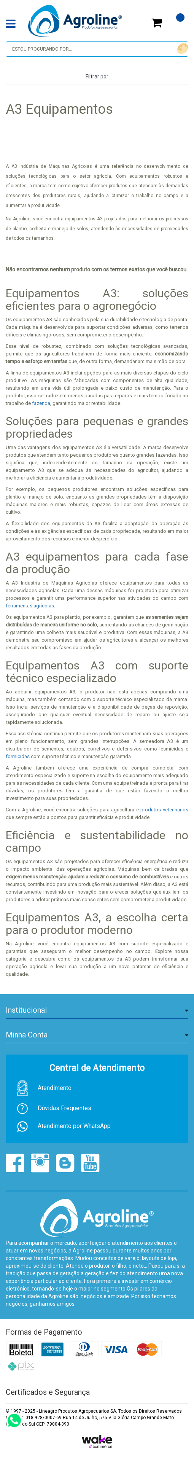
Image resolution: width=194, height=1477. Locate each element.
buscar (181, 48)
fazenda (40, 403)
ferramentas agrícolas (30, 606)
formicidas (18, 756)
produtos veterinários (164, 810)
